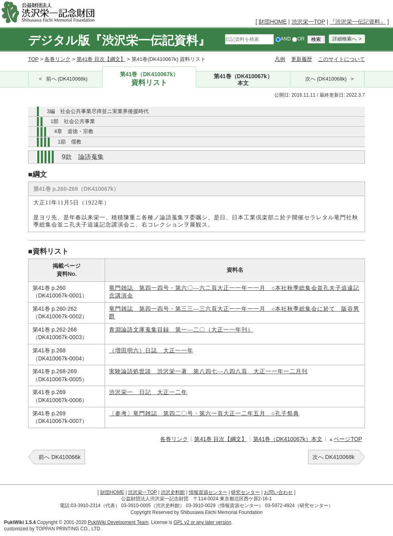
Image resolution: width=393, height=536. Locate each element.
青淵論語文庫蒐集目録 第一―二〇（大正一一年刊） (181, 330)
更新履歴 (301, 59)
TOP (33, 59)
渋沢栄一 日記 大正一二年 (148, 392)
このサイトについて (341, 59)
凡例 (280, 59)
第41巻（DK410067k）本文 (287, 439)
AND (283, 39)
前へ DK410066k (59, 457)
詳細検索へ (344, 39)
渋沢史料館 (173, 492)
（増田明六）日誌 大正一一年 (151, 351)
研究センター (245, 492)
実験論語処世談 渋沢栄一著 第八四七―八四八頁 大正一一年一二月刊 (208, 371)
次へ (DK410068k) (326, 79)
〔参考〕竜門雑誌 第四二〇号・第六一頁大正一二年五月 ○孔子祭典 (204, 414)
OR (298, 39)
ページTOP (348, 439)
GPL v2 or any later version (202, 522)
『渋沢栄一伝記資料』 (358, 21)
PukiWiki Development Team (118, 522)
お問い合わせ (278, 492)
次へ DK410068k (333, 457)
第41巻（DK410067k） (149, 79)
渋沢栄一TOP (308, 21)
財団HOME (273, 21)
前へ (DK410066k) (67, 79)
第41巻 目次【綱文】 (101, 59)
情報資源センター (208, 492)
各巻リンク (58, 59)
